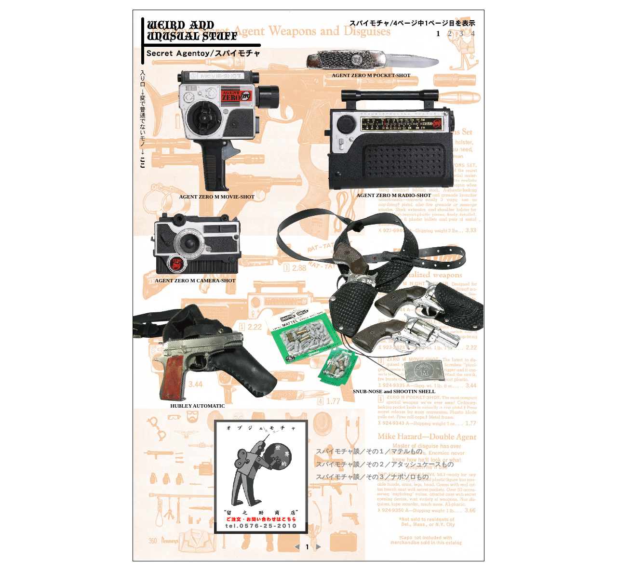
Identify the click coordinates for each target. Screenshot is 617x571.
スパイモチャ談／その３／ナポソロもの (372, 476)
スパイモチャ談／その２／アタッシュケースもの (385, 464)
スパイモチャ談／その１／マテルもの (369, 451)
